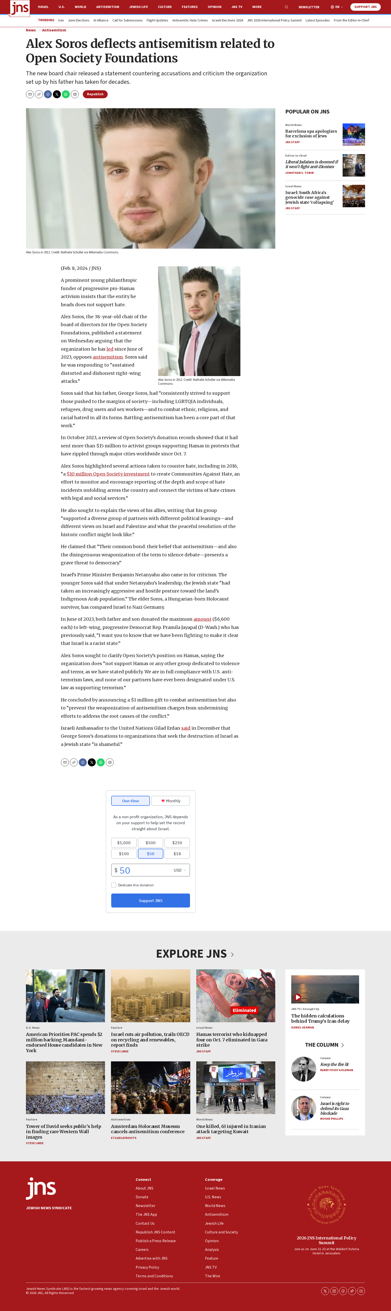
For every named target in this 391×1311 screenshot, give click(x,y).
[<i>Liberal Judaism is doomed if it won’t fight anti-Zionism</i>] (354, 165)
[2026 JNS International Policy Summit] (326, 1204)
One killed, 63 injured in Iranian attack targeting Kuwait (231, 1128)
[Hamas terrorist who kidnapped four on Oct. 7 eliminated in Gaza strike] (235, 995)
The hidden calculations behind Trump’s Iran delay (320, 1018)
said (186, 728)
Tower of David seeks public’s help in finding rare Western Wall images (63, 1131)
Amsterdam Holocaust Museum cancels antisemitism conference (148, 1128)
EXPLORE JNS (195, 953)
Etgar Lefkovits (123, 1138)
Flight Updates (157, 20)
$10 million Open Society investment (108, 474)
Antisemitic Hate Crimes (190, 20)
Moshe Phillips (331, 1119)
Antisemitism (107, 6)
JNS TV (236, 6)
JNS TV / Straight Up (305, 1009)
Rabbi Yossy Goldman (336, 1070)
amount (202, 619)
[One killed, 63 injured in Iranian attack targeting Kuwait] (235, 1087)
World (80, 6)
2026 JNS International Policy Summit (326, 1240)
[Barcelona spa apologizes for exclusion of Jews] (354, 134)
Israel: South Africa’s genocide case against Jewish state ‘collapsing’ (309, 197)
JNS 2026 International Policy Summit (274, 20)
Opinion (214, 6)
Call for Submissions (127, 20)
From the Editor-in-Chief (351, 20)
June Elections (79, 20)
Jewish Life (138, 6)
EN (337, 7)
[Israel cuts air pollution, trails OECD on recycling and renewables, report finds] (150, 995)
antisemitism (108, 357)
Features (190, 6)
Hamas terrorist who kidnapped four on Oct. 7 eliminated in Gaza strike (231, 1039)
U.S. (62, 6)
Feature (116, 1028)
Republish (95, 94)
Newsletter (309, 7)
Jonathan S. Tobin (299, 173)
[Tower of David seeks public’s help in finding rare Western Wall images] (65, 1087)
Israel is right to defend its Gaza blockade (334, 1108)
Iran (61, 20)
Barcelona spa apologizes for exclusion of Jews (311, 133)
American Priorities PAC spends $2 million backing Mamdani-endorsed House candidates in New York (64, 1042)
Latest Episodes (318, 20)
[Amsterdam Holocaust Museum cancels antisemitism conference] (150, 1087)
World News (293, 125)
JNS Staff (292, 142)
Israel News (293, 186)
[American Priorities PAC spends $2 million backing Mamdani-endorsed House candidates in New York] (65, 995)
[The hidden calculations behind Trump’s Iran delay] (325, 989)
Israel (43, 6)
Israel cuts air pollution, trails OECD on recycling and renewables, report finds (150, 1039)
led (109, 349)
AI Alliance (101, 20)
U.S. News (33, 1028)
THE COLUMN (325, 1044)
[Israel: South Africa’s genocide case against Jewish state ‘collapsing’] (354, 196)
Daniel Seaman (302, 1027)
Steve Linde (120, 1051)
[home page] (20, 8)
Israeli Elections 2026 (227, 20)
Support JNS (365, 6)
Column (325, 1058)
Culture (165, 6)
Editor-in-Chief (295, 155)
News (31, 30)
